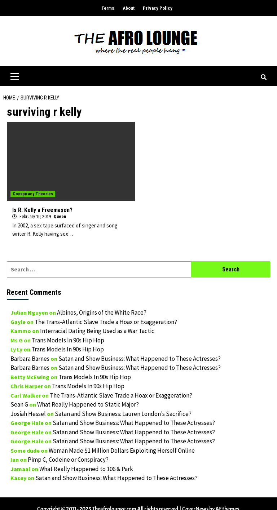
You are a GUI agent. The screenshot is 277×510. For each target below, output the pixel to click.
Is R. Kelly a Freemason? (42, 210)
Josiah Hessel (28, 414)
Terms (107, 8)
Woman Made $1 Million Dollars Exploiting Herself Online (122, 450)
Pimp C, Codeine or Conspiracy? (68, 460)
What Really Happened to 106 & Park (86, 469)
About (129, 8)
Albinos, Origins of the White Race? (101, 312)
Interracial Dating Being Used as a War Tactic (97, 331)
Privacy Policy (157, 8)
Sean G (19, 404)
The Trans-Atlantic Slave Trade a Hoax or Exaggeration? (106, 322)
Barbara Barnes (29, 359)
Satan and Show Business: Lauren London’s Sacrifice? (123, 414)
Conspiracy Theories (33, 193)
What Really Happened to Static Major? (88, 404)
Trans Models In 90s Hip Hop (68, 340)
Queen (60, 216)
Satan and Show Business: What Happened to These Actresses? (139, 359)
